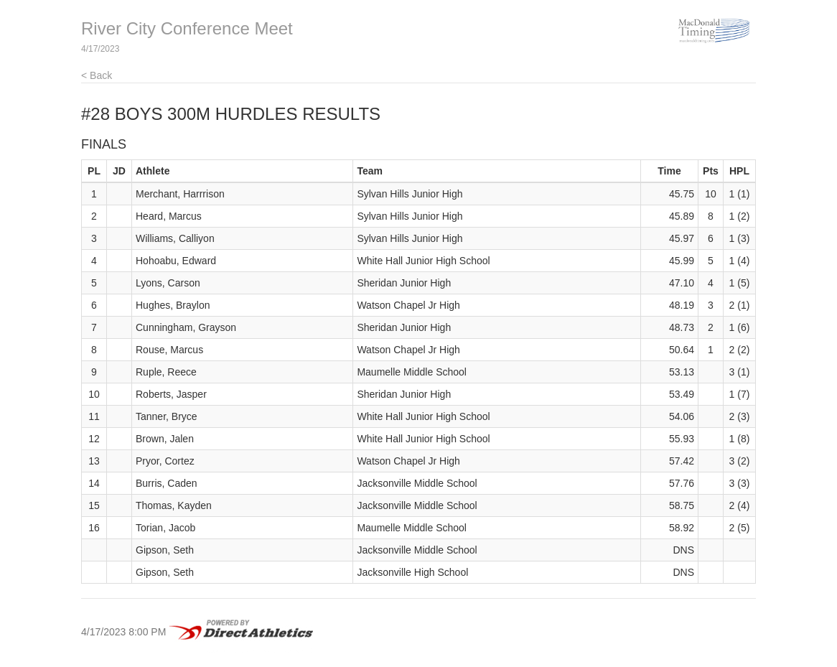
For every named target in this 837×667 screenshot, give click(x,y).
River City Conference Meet (187, 28)
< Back (96, 75)
